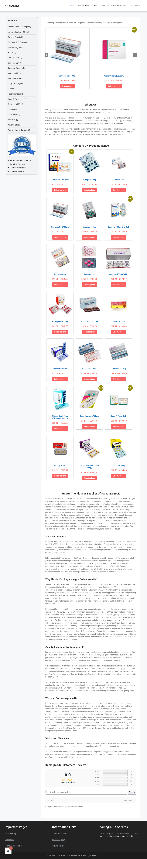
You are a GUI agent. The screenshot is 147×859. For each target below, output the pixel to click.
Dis (6, 839)
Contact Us (135, 6)
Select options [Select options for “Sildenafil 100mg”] (60, 379)
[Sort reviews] (129, 800)
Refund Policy (58, 846)
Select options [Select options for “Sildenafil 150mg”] (89, 379)
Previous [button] (46, 55)
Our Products (83, 6)
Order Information (60, 833)
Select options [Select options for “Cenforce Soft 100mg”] (67, 86)
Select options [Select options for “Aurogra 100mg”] (89, 190)
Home (71, 6)
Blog (95, 6)
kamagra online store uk (73, 855)
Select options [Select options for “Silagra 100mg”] (118, 332)
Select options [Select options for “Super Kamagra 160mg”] (89, 426)
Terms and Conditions (14, 846)
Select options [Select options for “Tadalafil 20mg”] (118, 476)
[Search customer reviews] (86, 792)
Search (132, 792)
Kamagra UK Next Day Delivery (114, 6)
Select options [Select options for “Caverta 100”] (118, 190)
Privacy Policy (10, 833)
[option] (67, 58)
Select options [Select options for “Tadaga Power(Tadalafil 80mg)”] (89, 478)
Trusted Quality (58, 839)
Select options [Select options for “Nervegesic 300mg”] (60, 332)
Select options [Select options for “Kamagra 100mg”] (89, 237)
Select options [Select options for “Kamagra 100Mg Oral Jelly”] (118, 237)
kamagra (12, 6)
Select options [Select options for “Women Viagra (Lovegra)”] (114, 86)
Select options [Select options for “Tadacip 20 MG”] (60, 476)
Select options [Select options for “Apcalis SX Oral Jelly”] (60, 190)
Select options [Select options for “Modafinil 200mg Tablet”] (118, 285)
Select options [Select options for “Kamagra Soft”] (60, 285)
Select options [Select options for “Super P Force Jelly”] (118, 426)
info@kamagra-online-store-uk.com (115, 833)
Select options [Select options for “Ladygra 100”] (89, 285)
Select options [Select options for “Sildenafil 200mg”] (118, 379)
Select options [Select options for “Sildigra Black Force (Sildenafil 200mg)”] (60, 428)
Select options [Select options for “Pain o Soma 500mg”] (89, 332)
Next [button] (135, 55)
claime (10, 839)
